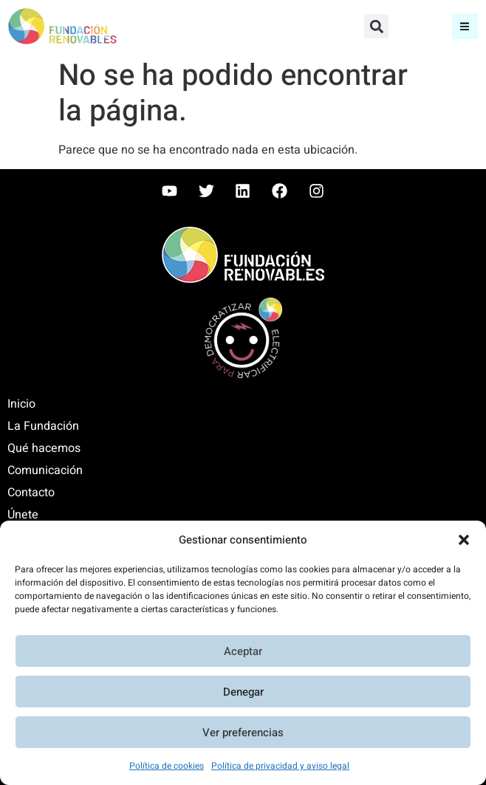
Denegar (243, 692)
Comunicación (45, 470)
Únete (22, 515)
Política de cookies (166, 765)
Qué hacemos (44, 448)
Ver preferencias (243, 732)
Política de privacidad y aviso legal (280, 765)
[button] (463, 539)
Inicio (21, 404)
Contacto (31, 492)
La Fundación (43, 426)
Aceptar (243, 651)
